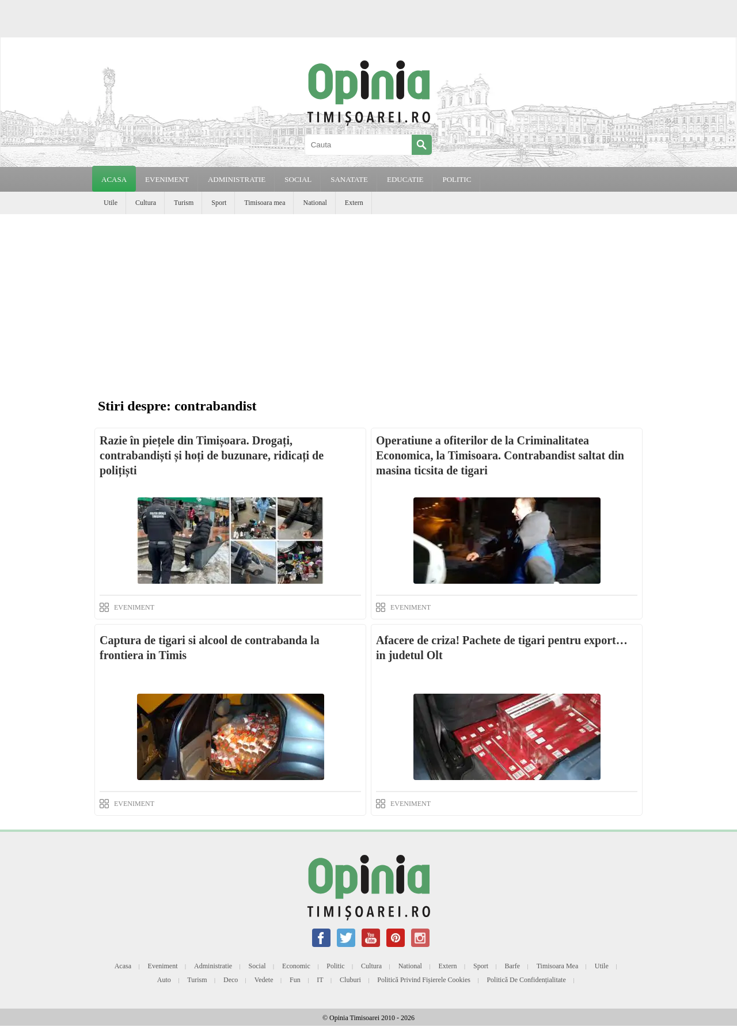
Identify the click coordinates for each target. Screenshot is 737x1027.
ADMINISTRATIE (236, 179)
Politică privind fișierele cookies (423, 980)
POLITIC (456, 179)
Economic (296, 966)
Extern (354, 203)
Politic (335, 966)
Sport (218, 203)
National (314, 203)
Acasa (114, 179)
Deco (230, 980)
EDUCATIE (405, 179)
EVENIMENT (167, 179)
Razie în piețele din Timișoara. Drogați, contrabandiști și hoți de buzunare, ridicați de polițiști (212, 455)
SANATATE (349, 179)
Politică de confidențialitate (526, 980)
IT (320, 980)
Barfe (513, 966)
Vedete (263, 980)
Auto (164, 980)
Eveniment (163, 966)
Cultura (145, 203)
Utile (110, 203)
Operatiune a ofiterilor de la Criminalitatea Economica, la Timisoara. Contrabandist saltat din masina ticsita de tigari (500, 455)
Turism (183, 203)
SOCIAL (297, 179)
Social (257, 966)
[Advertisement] (368, 300)
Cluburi (350, 980)
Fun (295, 980)
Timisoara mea (264, 203)
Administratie (213, 966)
